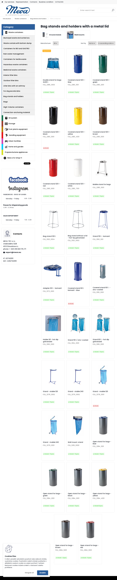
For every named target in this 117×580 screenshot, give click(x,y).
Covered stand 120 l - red (51, 185)
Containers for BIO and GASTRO (16, 48)
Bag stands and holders (38, 19)
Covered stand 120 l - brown (101, 133)
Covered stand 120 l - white (76, 185)
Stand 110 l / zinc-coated (78, 340)
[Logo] (16, 10)
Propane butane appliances (16, 152)
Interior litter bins (10, 75)
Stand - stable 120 (50, 391)
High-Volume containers (13, 107)
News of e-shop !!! (12, 158)
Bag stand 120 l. (49, 236)
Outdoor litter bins (10, 80)
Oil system (11, 118)
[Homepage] (2, 2)
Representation (22, 2)
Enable (43, 573)
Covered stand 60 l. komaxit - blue (76, 289)
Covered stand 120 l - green (101, 81)
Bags (5, 102)
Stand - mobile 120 (100, 391)
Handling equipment (15, 135)
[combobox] (92, 43)
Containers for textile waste (14, 59)
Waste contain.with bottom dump (17, 43)
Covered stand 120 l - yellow (76, 133)
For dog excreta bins (11, 91)
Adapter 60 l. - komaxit (52, 288)
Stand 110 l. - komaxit (101, 236)
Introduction (7, 19)
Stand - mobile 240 (51, 442)
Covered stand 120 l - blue (76, 81)
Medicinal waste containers (14, 70)
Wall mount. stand (75, 442)
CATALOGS (59, 2)
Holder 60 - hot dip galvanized (50, 340)
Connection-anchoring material (16, 112)
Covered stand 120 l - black (51, 133)
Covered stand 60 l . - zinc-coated (101, 289)
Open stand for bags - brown (64, 546)
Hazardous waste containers (15, 64)
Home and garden (14, 146)
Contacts (33, 2)
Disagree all (29, 573)
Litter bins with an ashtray (14, 86)
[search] (113, 11)
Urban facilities (13, 141)
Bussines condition (46, 2)
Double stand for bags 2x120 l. (52, 81)
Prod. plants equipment (16, 129)
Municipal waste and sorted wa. (16, 38)
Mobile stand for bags (102, 184)
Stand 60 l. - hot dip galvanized (101, 340)
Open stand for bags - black (77, 495)
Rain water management (13, 54)
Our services (9, 2)
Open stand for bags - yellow (102, 495)
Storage (10, 123)
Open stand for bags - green (52, 495)
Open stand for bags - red (89, 546)
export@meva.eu (13, 252)
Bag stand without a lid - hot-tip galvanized (77, 237)
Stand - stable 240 (75, 391)
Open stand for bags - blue (102, 443)
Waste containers (21, 19)
